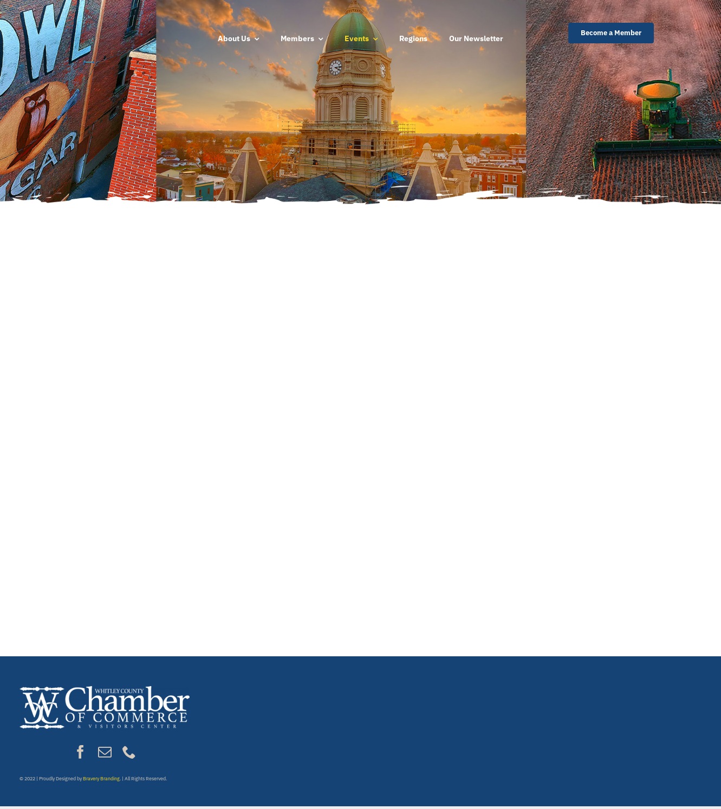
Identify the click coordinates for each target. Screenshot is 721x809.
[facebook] (80, 752)
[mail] (105, 752)
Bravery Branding (101, 778)
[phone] (129, 752)
